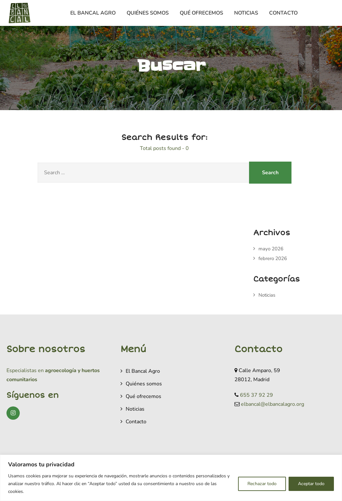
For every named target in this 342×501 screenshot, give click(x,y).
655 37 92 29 (256, 395)
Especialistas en (25, 370)
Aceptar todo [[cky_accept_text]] (311, 484)
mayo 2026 (270, 248)
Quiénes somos (148, 13)
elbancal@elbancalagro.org (272, 404)
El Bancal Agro (93, 13)
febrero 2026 (272, 258)
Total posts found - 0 (164, 148)
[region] (171, 478)
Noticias (246, 13)
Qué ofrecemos (201, 13)
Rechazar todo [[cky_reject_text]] (262, 484)
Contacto (283, 13)
